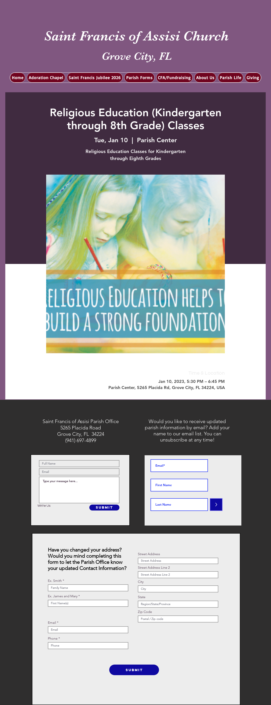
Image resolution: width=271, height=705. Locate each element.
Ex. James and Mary (62, 596)
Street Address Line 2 (154, 567)
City (141, 582)
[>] (216, 504)
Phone (53, 638)
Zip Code (145, 612)
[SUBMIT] (104, 507)
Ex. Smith (55, 580)
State (141, 597)
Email (52, 622)
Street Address (149, 554)
